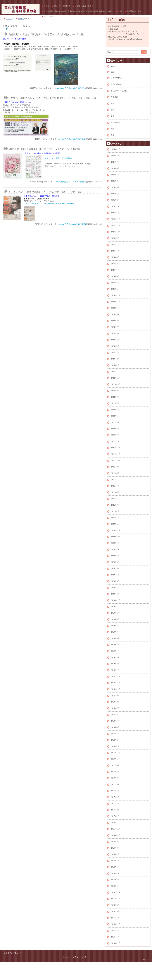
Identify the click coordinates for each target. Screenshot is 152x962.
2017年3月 (115, 803)
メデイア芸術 (116, 78)
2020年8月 (115, 549)
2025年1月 (115, 213)
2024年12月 (115, 219)
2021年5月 (115, 492)
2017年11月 (115, 753)
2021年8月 (115, 473)
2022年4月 (115, 422)
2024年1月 (115, 289)
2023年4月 (115, 346)
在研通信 (114, 97)
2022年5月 (115, 416)
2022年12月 (115, 372)
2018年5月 (115, 721)
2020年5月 (115, 568)
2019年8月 (115, 626)
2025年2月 (115, 206)
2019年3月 (115, 657)
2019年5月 (115, 645)
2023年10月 (115, 308)
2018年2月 (115, 740)
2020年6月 (115, 562)
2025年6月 (115, 181)
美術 (84, 88)
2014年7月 (115, 937)
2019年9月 (115, 619)
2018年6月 (115, 715)
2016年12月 (115, 823)
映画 (84, 224)
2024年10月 (115, 232)
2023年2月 (115, 359)
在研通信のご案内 (134, 11)
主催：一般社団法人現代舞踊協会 (58, 158)
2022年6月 (115, 410)
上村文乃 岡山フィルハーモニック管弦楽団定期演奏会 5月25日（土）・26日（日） (53, 98)
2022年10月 (115, 384)
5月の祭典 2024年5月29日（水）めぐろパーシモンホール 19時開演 (45, 149)
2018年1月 (115, 746)
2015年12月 (115, 892)
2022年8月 (115, 397)
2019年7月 (115, 632)
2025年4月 (115, 194)
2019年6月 (115, 638)
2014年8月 (115, 930)
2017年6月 (115, 784)
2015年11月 (115, 899)
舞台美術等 (81, 182)
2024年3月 (115, 276)
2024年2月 (115, 283)
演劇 (112, 110)
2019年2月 (115, 664)
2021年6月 (115, 486)
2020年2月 (115, 587)
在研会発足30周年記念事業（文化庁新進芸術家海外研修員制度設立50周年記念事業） (79, 11)
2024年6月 (115, 257)
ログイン (146, 959)
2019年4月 (115, 651)
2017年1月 (115, 816)
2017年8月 (115, 772)
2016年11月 (115, 829)
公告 (120, 11)
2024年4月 (115, 270)
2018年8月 (115, 702)
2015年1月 (115, 918)
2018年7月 (115, 708)
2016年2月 (115, 880)
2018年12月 (115, 676)
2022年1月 (115, 441)
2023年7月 (115, 327)
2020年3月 (115, 581)
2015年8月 (115, 905)
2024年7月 (115, 251)
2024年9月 (115, 238)
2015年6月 (115, 911)
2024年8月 (115, 244)
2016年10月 (115, 835)
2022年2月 (115, 435)
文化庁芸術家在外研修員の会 (21, 9)
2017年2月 (115, 810)
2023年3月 (115, 352)
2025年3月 (115, 200)
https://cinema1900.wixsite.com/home (59, 204)
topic (62, 88)
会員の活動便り (117, 84)
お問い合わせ (49, 16)
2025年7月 (115, 175)
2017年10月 (115, 759)
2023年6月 (115, 333)
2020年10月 (115, 537)
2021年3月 (115, 505)
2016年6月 (115, 861)
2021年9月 (115, 467)
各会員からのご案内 (73, 88)
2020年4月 (115, 575)
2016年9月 (115, 842)
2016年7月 (115, 854)
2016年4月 (115, 873)
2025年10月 (115, 156)
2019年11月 (115, 607)
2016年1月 (115, 886)
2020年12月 (115, 524)
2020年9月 (115, 543)
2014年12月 (115, 924)
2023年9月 (115, 314)
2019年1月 (115, 670)
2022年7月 (115, 403)
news (57, 88)
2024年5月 (115, 264)
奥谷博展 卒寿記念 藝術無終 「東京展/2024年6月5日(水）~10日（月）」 (48, 34)
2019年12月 (115, 600)
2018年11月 (115, 683)
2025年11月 (115, 149)
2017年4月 (115, 797)
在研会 (46, 6)
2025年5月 (115, 187)
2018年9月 (115, 695)
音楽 (84, 139)
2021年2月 (115, 511)
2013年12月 (115, 943)
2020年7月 (115, 556)
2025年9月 (115, 162)
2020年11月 (115, 530)
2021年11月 (115, 454)
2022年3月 (115, 429)
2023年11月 (115, 302)
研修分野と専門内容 (62, 6)
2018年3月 (115, 734)
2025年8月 (115, 168)
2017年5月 (115, 791)
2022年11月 (115, 378)
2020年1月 (115, 594)
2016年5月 (115, 867)
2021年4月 (115, 499)
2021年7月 (115, 480)
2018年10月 (115, 689)
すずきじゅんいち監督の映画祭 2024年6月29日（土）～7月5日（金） (45, 191)
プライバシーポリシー (13, 953)
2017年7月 (115, 778)
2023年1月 (115, 365)
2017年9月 (115, 765)
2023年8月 (115, 321)
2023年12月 (115, 295)
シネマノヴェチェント (33, 204)
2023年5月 (115, 340)
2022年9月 (115, 391)
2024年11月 (115, 225)
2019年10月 (115, 613)
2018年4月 (115, 727)
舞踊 (112, 129)
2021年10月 (115, 460)
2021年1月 (115, 518)
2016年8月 (115, 848)
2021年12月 (115, 448)
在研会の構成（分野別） (85, 6)
